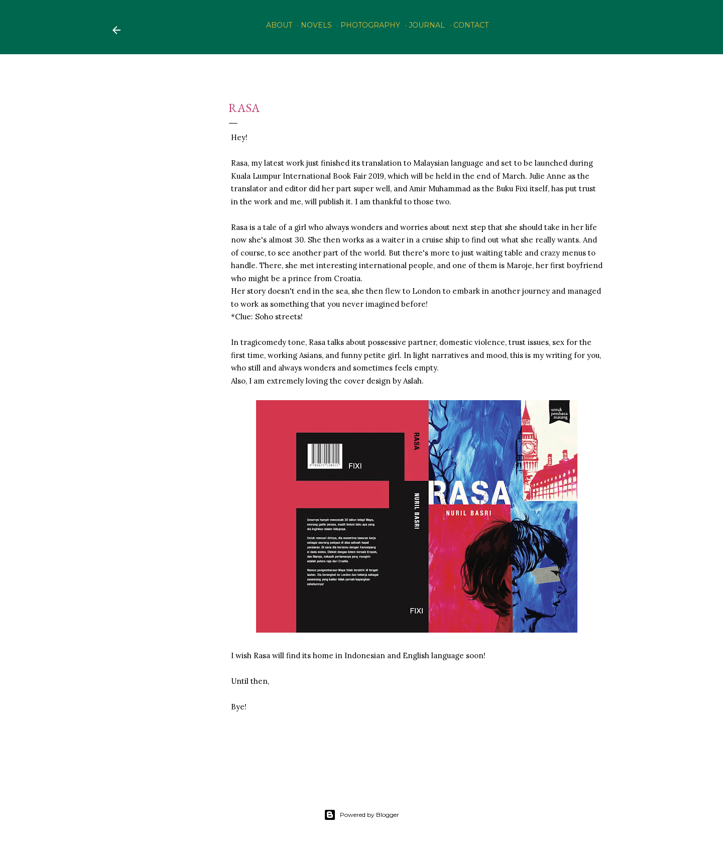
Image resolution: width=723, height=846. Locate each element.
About (279, 25)
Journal (427, 25)
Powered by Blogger (361, 815)
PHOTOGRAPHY (370, 25)
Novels (316, 25)
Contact (471, 25)
